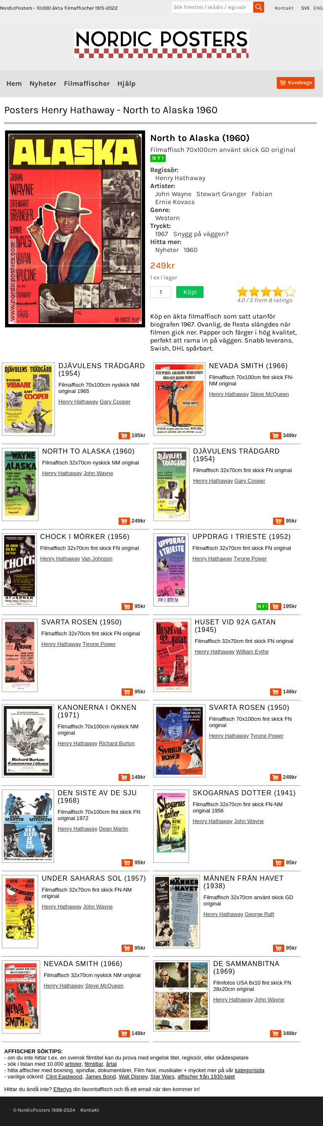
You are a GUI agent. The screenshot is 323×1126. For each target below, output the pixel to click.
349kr (283, 435)
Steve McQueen (269, 394)
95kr (285, 521)
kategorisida (250, 1070)
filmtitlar (94, 1064)
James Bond (100, 1076)
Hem (14, 83)
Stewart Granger (221, 194)
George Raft (259, 914)
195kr (132, 435)
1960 (191, 250)
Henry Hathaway (180, 178)
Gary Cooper (115, 401)
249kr (132, 521)
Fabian (262, 194)
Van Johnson (97, 558)
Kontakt (284, 8)
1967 (161, 234)
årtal (111, 1064)
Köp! (190, 292)
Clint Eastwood (64, 1076)
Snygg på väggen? (201, 234)
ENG (318, 8)
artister (73, 1064)
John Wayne (173, 194)
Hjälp (126, 83)
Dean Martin (113, 829)
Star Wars (163, 1076)
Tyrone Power (250, 558)
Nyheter (42, 83)
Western (167, 218)
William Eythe (252, 651)
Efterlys (62, 1089)
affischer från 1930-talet (206, 1076)
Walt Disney (133, 1076)
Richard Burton (117, 743)
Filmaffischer (87, 83)
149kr (283, 691)
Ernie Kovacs (175, 202)
